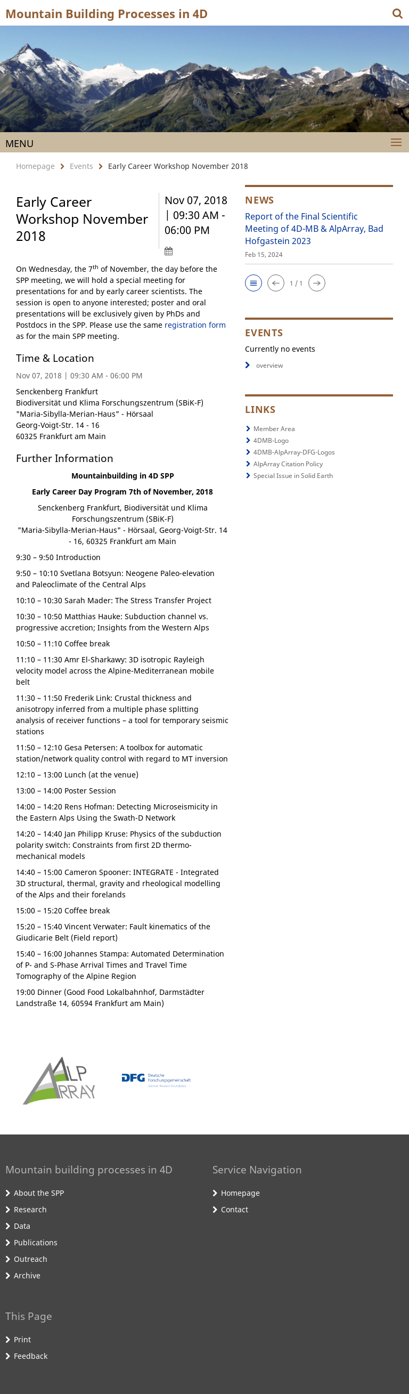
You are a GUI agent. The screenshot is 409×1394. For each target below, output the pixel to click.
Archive (27, 1275)
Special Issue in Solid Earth (293, 475)
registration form (195, 325)
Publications (36, 1242)
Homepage (35, 166)
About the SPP (39, 1193)
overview (264, 365)
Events (81, 166)
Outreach (30, 1259)
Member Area (274, 428)
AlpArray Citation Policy (288, 463)
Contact (234, 1209)
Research (30, 1209)
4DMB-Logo (271, 440)
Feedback (30, 1356)
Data (22, 1226)
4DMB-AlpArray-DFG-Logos (294, 452)
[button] (253, 283)
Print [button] (22, 1339)
